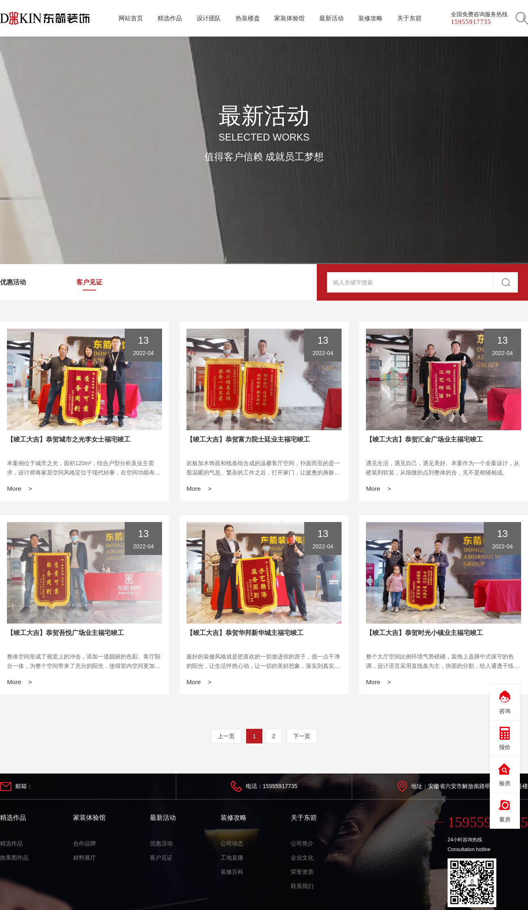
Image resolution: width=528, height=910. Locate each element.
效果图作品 (14, 859)
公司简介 (302, 845)
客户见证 (89, 282)
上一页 (226, 738)
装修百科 (232, 874)
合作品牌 (84, 845)
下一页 (301, 738)
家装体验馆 (89, 819)
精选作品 (13, 819)
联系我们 (302, 888)
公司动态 (232, 845)
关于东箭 (304, 819)
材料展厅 (84, 859)
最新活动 (163, 819)
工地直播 (232, 859)
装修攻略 (234, 819)
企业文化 (302, 859)
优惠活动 (13, 282)
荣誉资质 (302, 874)
